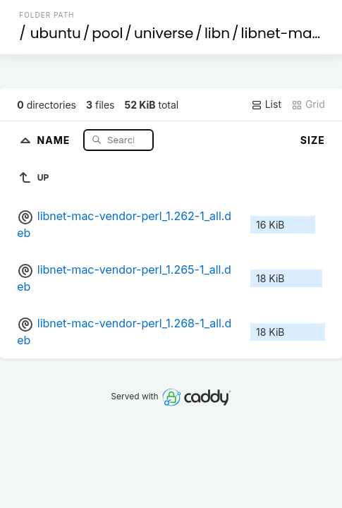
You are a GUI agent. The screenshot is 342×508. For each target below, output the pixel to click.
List (266, 104)
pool (107, 33)
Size (312, 140)
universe (163, 33)
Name (55, 139)
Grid (308, 104)
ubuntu (55, 33)
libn (217, 33)
